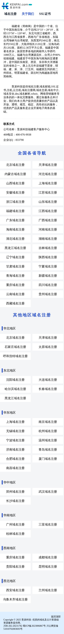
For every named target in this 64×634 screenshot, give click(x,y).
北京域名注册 (15, 164)
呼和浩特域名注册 (15, 356)
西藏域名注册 (15, 303)
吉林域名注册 (48, 248)
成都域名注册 (48, 557)
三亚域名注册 (48, 524)
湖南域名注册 (48, 238)
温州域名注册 (48, 440)
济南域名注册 (15, 449)
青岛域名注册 (48, 449)
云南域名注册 (15, 294)
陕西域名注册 (48, 257)
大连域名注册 (48, 379)
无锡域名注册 (15, 431)
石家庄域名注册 (15, 347)
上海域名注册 (48, 183)
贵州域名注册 (48, 294)
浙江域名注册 (15, 201)
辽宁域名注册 (15, 257)
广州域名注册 (15, 524)
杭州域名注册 (48, 431)
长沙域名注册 (15, 501)
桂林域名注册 (15, 533)
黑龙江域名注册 (15, 248)
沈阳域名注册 (15, 379)
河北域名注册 (48, 174)
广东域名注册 (15, 220)
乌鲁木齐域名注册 (15, 599)
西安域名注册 (15, 590)
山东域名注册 (48, 201)
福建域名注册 (15, 211)
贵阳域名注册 (15, 566)
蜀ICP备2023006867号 (34, 626)
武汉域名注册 (48, 491)
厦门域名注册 (48, 458)
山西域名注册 (15, 183)
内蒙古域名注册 (15, 174)
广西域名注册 (48, 220)
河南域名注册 (48, 229)
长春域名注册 (48, 389)
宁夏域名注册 (48, 266)
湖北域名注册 (15, 238)
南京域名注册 (48, 422)
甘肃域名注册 (15, 266)
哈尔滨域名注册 (15, 389)
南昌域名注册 (15, 468)
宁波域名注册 (15, 440)
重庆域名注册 (15, 285)
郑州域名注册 (15, 491)
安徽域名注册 (15, 192)
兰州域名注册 (48, 590)
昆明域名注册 (48, 566)
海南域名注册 (15, 229)
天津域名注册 (48, 164)
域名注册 (10, 14)
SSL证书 (45, 14)
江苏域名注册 (48, 192)
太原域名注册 (48, 347)
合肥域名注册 (15, 458)
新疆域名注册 (48, 275)
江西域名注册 (48, 211)
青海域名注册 (15, 275)
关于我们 (28, 14)
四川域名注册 (48, 285)
